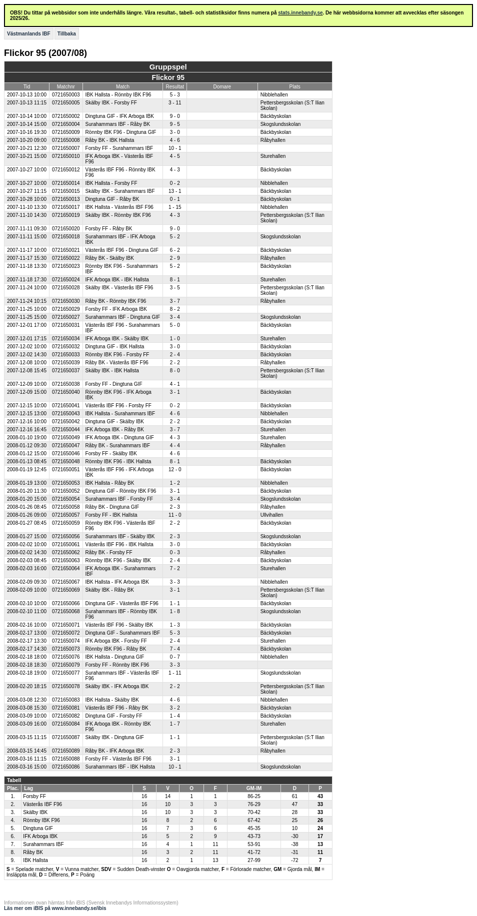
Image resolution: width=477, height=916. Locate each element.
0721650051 (66, 469)
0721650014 (66, 183)
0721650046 (66, 453)
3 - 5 (175, 287)
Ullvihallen (272, 515)
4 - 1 (175, 384)
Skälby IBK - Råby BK (110, 590)
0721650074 (66, 641)
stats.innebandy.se (300, 12)
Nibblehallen (274, 94)
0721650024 (66, 279)
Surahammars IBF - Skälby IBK (120, 536)
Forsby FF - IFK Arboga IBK (116, 309)
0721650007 (66, 148)
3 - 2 (175, 708)
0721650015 (66, 191)
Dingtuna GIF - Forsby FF (114, 716)
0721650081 (66, 708)
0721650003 (66, 94)
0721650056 (66, 536)
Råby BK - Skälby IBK (110, 258)
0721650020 (66, 228)
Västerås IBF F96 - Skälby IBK (120, 625)
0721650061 (66, 544)
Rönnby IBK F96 (41, 820)
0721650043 (66, 413)
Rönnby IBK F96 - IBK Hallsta (119, 461)
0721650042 (66, 421)
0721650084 (66, 724)
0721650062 (66, 552)
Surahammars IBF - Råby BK (118, 124)
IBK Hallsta (35, 860)
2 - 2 (175, 362)
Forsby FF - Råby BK (109, 228)
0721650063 (66, 560)
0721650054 (66, 499)
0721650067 (66, 582)
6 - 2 (175, 250)
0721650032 (66, 346)
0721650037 (66, 370)
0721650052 (66, 491)
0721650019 (66, 215)
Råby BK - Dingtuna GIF (113, 507)
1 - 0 (175, 338)
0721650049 (66, 437)
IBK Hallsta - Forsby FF (112, 183)
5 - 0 (175, 325)
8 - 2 (175, 309)
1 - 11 (175, 673)
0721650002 (66, 116)
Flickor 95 (168, 77)
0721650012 (66, 169)
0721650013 (66, 199)
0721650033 (66, 354)
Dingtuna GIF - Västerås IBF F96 (122, 603)
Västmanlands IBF (28, 33)
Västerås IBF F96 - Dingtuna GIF (122, 250)
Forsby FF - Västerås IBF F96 (119, 759)
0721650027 (66, 317)
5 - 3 (175, 94)
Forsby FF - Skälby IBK (111, 453)
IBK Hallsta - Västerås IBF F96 (120, 207)
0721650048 (66, 461)
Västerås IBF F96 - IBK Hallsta (120, 544)
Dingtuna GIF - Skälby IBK (115, 421)
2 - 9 (175, 258)
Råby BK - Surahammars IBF (118, 445)
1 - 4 (175, 716)
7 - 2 (175, 568)
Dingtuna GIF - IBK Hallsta (115, 346)
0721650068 (66, 611)
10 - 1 (175, 148)
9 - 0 (175, 116)
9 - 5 (175, 124)
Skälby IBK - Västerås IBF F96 (120, 287)
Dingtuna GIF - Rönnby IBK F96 (121, 491)
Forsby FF (34, 796)
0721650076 (66, 657)
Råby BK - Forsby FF (109, 552)
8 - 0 (175, 370)
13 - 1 (175, 191)
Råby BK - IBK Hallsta (110, 140)
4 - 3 (175, 169)
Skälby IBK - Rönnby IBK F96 (118, 215)
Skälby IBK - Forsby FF (111, 102)
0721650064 (66, 568)
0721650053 (66, 483)
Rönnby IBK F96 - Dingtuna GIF (121, 132)
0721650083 (66, 700)
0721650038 (66, 384)
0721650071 (66, 625)
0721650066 (66, 603)
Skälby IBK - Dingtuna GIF (115, 737)
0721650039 (66, 362)
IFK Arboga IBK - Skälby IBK (117, 338)
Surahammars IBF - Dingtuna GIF (123, 317)
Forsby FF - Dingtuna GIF (114, 384)
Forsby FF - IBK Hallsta (112, 515)
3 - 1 (175, 392)
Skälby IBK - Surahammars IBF (120, 191)
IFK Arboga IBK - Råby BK (115, 429)
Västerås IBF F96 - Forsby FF (119, 405)
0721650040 (66, 392)
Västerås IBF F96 (42, 804)
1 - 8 (175, 611)
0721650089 (66, 751)
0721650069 (66, 590)
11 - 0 (175, 515)
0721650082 (66, 716)
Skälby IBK (35, 812)
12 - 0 (175, 469)
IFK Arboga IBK (40, 836)
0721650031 (66, 325)
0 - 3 (175, 552)
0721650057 (66, 515)
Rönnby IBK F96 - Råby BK (116, 649)
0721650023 (66, 266)
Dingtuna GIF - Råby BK (113, 199)
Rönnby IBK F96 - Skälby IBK (118, 560)
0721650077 (66, 673)
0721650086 (66, 767)
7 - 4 (175, 649)
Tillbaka (67, 33)
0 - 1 (175, 199)
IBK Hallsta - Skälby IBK (112, 700)
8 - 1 (175, 279)
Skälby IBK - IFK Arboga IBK (117, 686)
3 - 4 (175, 317)
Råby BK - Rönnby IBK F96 (116, 301)
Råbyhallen (273, 140)
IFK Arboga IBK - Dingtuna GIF (120, 437)
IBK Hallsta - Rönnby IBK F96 (119, 94)
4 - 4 (175, 445)
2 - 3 (175, 507)
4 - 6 (175, 140)
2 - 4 (175, 354)
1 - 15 (175, 207)
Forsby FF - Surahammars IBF (120, 148)
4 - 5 (175, 156)
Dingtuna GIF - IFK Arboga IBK (120, 116)
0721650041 (66, 405)
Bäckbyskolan (276, 116)
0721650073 (66, 649)
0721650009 (66, 132)
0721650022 (66, 258)
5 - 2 (175, 236)
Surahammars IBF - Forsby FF (120, 499)
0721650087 (66, 737)
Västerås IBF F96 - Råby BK (117, 708)
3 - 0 (175, 132)
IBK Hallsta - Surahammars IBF (120, 413)
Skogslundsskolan (280, 124)
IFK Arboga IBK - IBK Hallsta (117, 279)
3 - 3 (175, 582)
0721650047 (66, 445)
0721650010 (66, 156)
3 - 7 (175, 301)
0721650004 (66, 124)
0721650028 (66, 287)
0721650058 (66, 507)
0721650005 (66, 102)
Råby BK (32, 852)
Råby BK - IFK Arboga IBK (115, 751)
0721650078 (66, 686)
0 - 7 (175, 657)
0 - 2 (175, 183)
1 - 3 (175, 625)
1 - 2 (175, 483)
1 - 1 (175, 603)
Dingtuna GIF (37, 828)
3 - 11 (175, 102)
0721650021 (66, 250)
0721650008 (66, 140)
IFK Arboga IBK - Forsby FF (116, 641)
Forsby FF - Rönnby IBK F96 (118, 665)
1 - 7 (175, 724)
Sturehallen (273, 156)
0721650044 (66, 429)
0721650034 (66, 338)
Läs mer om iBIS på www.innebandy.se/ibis (55, 908)
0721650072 (66, 633)
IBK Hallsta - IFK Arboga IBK (117, 582)
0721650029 (66, 309)
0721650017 (66, 207)
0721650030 (66, 301)
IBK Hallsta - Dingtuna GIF (115, 657)
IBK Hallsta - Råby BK (110, 483)
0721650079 (66, 665)
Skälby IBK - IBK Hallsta (112, 370)
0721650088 (66, 759)
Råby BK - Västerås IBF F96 (117, 362)
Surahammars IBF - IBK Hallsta (120, 767)
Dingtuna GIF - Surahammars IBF (123, 633)
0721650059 (66, 523)
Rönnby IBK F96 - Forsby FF (118, 354)
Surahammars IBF (43, 844)
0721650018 (66, 236)
